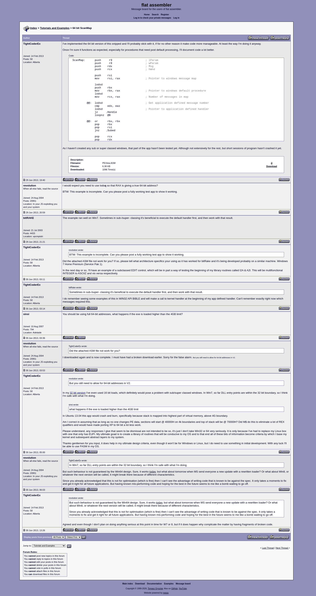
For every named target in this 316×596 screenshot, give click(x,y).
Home (147, 14)
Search (155, 14)
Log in (176, 18)
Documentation (154, 584)
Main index (127, 584)
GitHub (174, 588)
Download (140, 584)
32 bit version (77, 392)
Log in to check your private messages (152, 18)
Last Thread (268, 548)
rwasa (165, 593)
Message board (183, 584)
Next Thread (282, 548)
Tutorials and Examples (55, 28)
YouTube (183, 588)
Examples (169, 584)
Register (165, 14)
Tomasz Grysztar (155, 588)
